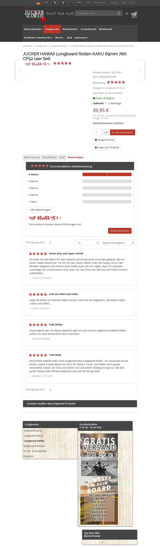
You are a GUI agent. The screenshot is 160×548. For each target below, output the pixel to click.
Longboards (52, 29)
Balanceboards (33, 29)
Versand (104, 118)
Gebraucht (81, 37)
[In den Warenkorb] (122, 132)
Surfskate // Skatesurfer (38, 37)
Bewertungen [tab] (75, 157)
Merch (59, 37)
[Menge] (97, 132)
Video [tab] (62, 157)
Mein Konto (100, 2)
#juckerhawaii (92, 536)
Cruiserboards (88, 29)
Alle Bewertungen (41, 209)
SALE (69, 37)
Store (132, 2)
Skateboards (70, 29)
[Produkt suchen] (95, 13)
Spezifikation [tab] (49, 157)
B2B (124, 2)
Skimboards (105, 29)
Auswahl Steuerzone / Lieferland (108, 122)
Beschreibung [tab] (32, 157)
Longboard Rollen (115, 88)
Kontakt (114, 2)
